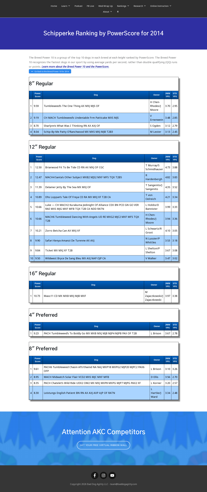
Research (140, 5)
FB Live (90, 5)
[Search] (118, 11)
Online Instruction (161, 5)
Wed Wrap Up (105, 5)
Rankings (123, 5)
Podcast (78, 5)
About (107, 11)
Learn (65, 5)
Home (54, 5)
